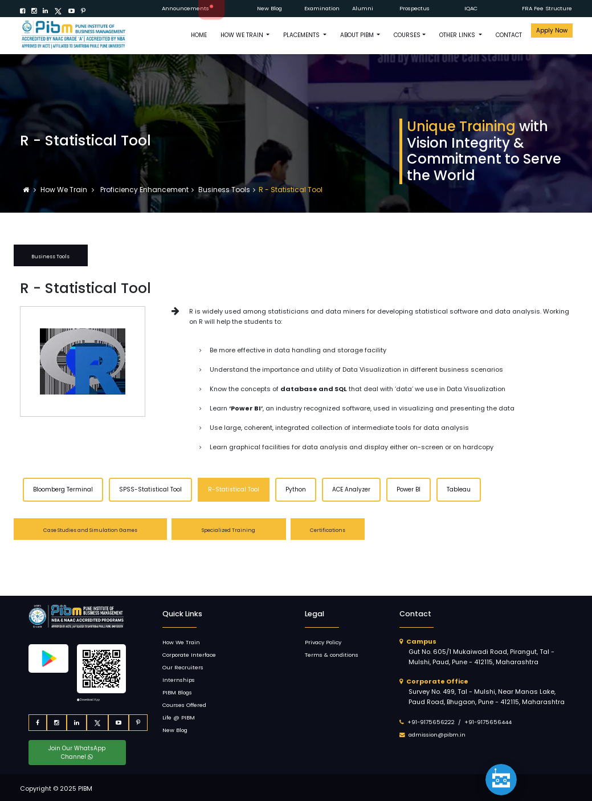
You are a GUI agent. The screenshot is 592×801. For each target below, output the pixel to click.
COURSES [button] (407, 35)
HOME (199, 35)
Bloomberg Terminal (63, 489)
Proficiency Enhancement (144, 189)
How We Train (64, 189)
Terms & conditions (331, 654)
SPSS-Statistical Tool (150, 489)
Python (295, 489)
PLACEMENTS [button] (302, 35)
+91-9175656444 (488, 722)
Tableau (459, 489)
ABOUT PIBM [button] (357, 35)
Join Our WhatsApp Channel (76, 752)
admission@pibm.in (437, 734)
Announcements (185, 8)
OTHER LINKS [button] (458, 35)
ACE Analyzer (351, 489)
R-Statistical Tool (233, 489)
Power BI (408, 489)
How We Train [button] (243, 35)
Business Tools (224, 189)
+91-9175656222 (431, 722)
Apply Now (551, 30)
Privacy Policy (323, 642)
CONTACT (509, 35)
